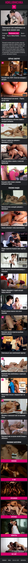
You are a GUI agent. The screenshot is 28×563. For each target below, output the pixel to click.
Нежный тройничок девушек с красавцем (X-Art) (10, 141)
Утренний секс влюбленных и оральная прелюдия (13, 374)
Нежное (14, 461)
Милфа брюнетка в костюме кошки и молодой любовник (12, 120)
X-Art (14, 479)
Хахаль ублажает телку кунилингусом (13, 227)
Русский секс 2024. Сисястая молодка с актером (13, 78)
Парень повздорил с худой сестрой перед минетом (12, 291)
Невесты (14, 535)
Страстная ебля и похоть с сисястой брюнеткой (12, 162)
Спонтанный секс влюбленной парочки (13, 353)
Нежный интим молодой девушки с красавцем (12, 208)
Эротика (14, 517)
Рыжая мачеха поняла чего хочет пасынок (11, 312)
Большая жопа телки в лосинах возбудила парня (11, 183)
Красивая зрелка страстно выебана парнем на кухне (12, 333)
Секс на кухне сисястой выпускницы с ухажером (13, 270)
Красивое (14, 498)
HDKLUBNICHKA (14, 2)
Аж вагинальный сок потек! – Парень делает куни (12, 99)
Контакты (23, 560)
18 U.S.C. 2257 (16, 560)
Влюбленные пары (14, 33)
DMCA (9, 560)
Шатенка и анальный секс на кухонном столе (13, 416)
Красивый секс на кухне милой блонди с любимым (14, 437)
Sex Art (14, 554)
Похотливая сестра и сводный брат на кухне (13, 395)
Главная (4, 560)
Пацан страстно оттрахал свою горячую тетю (13, 249)
